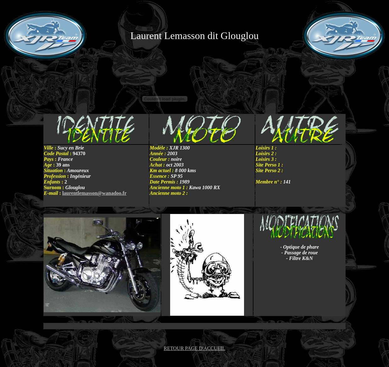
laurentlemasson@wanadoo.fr (94, 193)
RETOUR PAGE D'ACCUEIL (194, 348)
